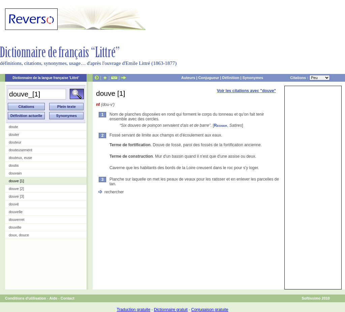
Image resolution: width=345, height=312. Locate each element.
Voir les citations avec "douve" (246, 90)
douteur (15, 142)
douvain (15, 173)
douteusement (20, 150)
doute (13, 127)
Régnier (220, 125)
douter (14, 134)
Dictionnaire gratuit (171, 309)
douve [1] (16, 181)
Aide (53, 298)
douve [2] (16, 189)
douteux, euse (20, 158)
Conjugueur (208, 78)
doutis (14, 165)
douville (15, 227)
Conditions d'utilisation (25, 298)
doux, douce (19, 235)
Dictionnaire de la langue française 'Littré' (45, 78)
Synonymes (252, 78)
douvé (14, 204)
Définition (230, 78)
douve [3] (16, 196)
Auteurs (188, 78)
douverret (16, 220)
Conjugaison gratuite (209, 309)
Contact (67, 298)
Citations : (310, 78)
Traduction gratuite (133, 309)
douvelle (16, 212)
